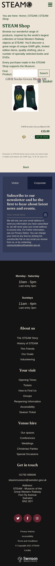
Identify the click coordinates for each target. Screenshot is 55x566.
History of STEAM (27, 343)
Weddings (27, 443)
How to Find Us (27, 390)
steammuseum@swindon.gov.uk (27, 480)
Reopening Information (27, 401)
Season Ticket (27, 412)
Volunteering (27, 359)
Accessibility (27, 406)
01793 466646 (27, 474)
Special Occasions (27, 454)
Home (22, 15)
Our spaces (27, 432)
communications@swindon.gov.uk (23, 245)
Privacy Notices (27, 531)
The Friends (27, 348)
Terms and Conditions (27, 541)
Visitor (15, 183)
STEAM (32, 15)
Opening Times (27, 379)
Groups (27, 396)
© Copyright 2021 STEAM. (27, 546)
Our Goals (27, 354)
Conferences (27, 438)
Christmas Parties (27, 448)
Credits (27, 550)
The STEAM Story (27, 338)
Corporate (40, 183)
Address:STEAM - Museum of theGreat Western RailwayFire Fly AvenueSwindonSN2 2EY (27, 493)
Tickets (27, 385)
